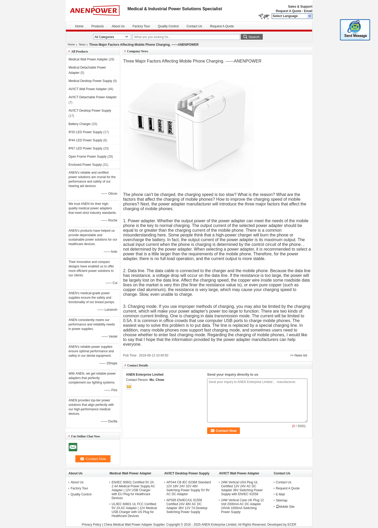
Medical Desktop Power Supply (90, 81)
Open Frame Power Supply (88, 156)
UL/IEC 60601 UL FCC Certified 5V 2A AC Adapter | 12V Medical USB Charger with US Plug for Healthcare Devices (134, 510)
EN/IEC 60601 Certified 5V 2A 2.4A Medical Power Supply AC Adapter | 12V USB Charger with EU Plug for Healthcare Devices (133, 490)
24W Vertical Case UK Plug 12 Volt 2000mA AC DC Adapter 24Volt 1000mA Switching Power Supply (242, 506)
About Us (118, 26)
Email (308, 11)
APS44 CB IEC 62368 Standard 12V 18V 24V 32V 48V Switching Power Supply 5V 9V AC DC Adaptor (188, 488)
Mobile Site (285, 507)
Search (254, 37)
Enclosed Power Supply (85, 165)
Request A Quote (288, 11)
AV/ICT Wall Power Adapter (88, 89)
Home (79, 26)
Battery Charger (80, 124)
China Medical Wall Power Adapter (128, 524)
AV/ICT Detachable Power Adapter (93, 97)
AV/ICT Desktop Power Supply (90, 110)
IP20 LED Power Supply (85, 132)
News (82, 44)
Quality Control (168, 26)
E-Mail (280, 494)
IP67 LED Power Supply (85, 148)
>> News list (298, 355)
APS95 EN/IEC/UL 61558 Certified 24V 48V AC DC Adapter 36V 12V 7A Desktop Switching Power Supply (186, 506)
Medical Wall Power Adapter (88, 59)
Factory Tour (141, 26)
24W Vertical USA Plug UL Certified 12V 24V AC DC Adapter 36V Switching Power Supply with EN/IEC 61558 (242, 488)
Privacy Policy (91, 524)
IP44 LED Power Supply (85, 140)
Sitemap (281, 500)
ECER (291, 524)
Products (97, 26)
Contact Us (194, 26)
